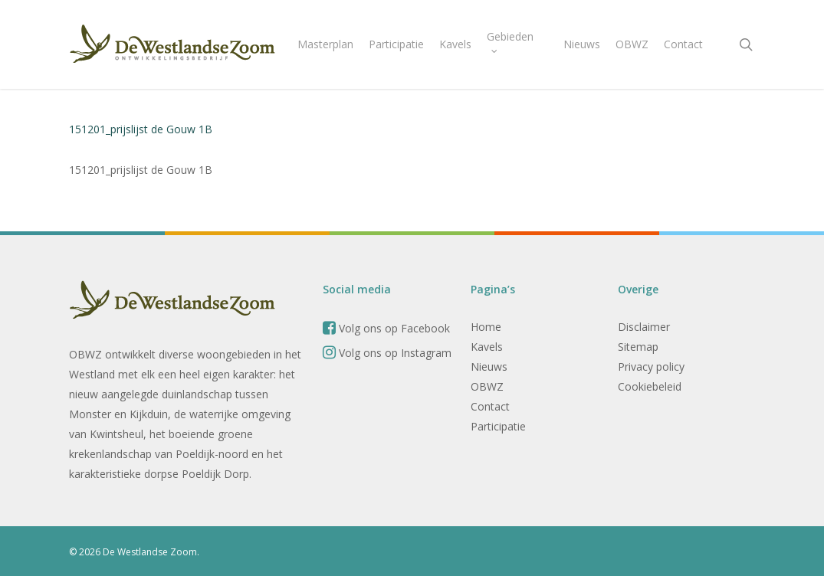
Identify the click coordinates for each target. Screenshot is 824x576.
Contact (490, 406)
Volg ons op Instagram (387, 352)
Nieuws (489, 366)
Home (486, 326)
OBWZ (487, 386)
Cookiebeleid (649, 386)
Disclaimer (644, 326)
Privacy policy (651, 366)
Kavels (487, 346)
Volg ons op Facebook (386, 328)
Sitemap (638, 346)
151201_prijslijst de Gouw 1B (140, 129)
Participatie (498, 426)
